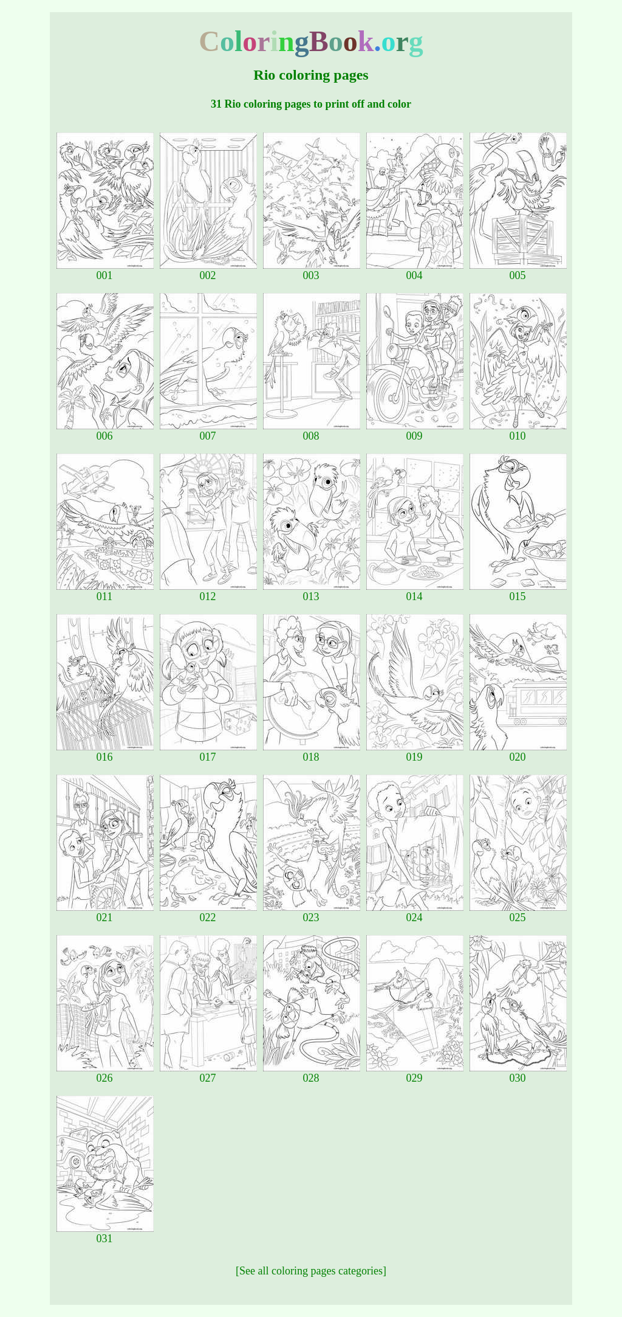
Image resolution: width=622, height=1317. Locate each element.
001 (105, 271)
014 (415, 592)
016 (105, 752)
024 (415, 913)
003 (311, 271)
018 (311, 752)
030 (518, 1073)
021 (105, 913)
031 (105, 1234)
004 (415, 271)
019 (415, 752)
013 (311, 592)
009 (415, 431)
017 (208, 752)
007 (208, 431)
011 (105, 592)
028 (311, 1073)
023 (311, 913)
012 (208, 592)
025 (518, 913)
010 (518, 431)
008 (311, 431)
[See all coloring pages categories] (311, 1271)
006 (105, 431)
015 (518, 592)
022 (208, 913)
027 (208, 1073)
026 (105, 1073)
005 (518, 271)
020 (518, 752)
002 (208, 271)
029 (415, 1073)
